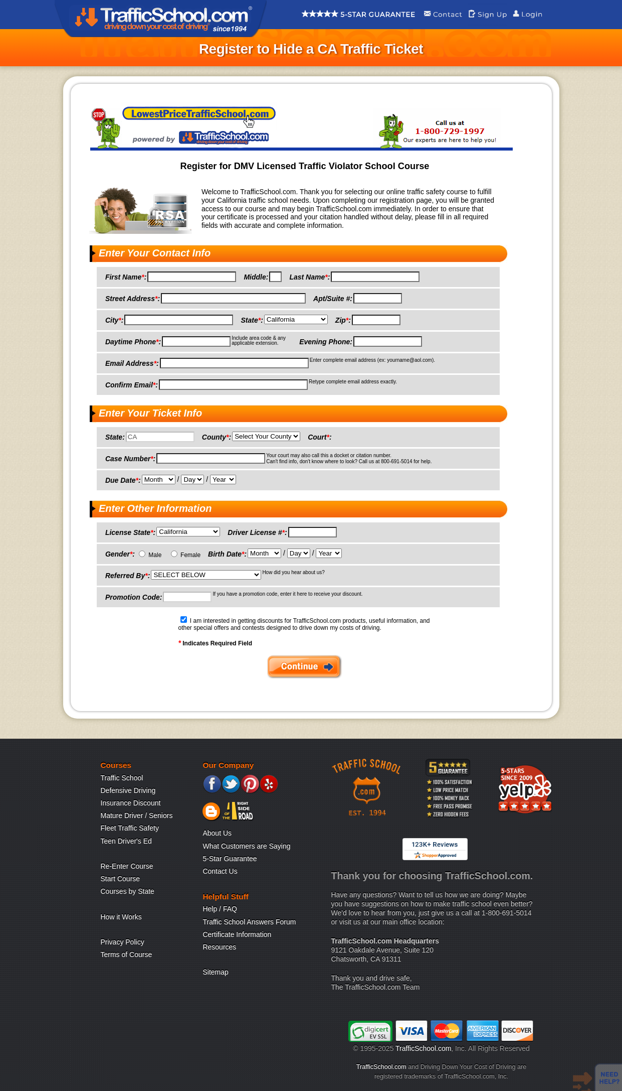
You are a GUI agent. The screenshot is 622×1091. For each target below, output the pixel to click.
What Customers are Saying (246, 846)
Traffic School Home (161, 18)
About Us (217, 833)
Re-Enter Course (127, 866)
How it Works (121, 917)
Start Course (120, 879)
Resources (219, 947)
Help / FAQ (219, 909)
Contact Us (219, 871)
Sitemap (215, 972)
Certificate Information (236, 934)
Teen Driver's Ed (126, 841)
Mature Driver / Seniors (137, 815)
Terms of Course (126, 954)
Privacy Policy (122, 942)
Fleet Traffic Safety (130, 828)
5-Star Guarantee (229, 859)
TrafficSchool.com (423, 1048)
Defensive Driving (128, 790)
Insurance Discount (131, 803)
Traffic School (122, 778)
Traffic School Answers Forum (249, 922)
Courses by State (127, 891)
